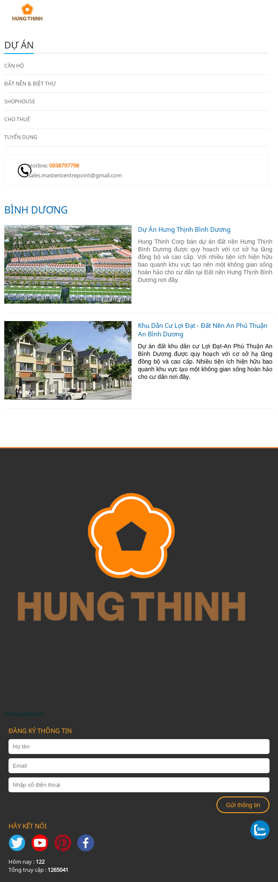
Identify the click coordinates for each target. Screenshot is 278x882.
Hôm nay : (26, 861)
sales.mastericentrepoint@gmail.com (75, 175)
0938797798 (64, 165)
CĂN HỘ (14, 65)
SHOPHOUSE (19, 101)
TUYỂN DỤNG (20, 137)
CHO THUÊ (17, 119)
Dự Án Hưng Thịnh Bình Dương (184, 229)
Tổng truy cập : (38, 869)
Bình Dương (36, 209)
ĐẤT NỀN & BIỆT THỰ (30, 83)
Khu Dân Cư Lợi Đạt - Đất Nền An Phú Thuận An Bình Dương (202, 329)
